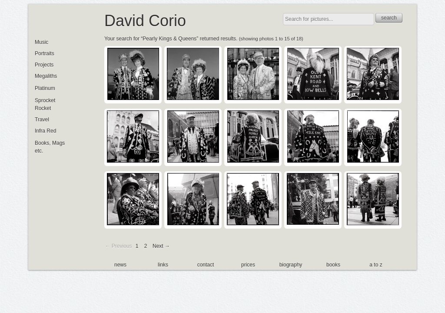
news (120, 265)
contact (205, 265)
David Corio (145, 21)
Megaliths (46, 76)
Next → (161, 246)
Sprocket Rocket (45, 104)
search (389, 18)
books (333, 265)
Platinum (45, 88)
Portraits (44, 53)
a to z (375, 265)
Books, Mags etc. (50, 147)
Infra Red (45, 131)
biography (290, 265)
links (163, 265)
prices (248, 265)
